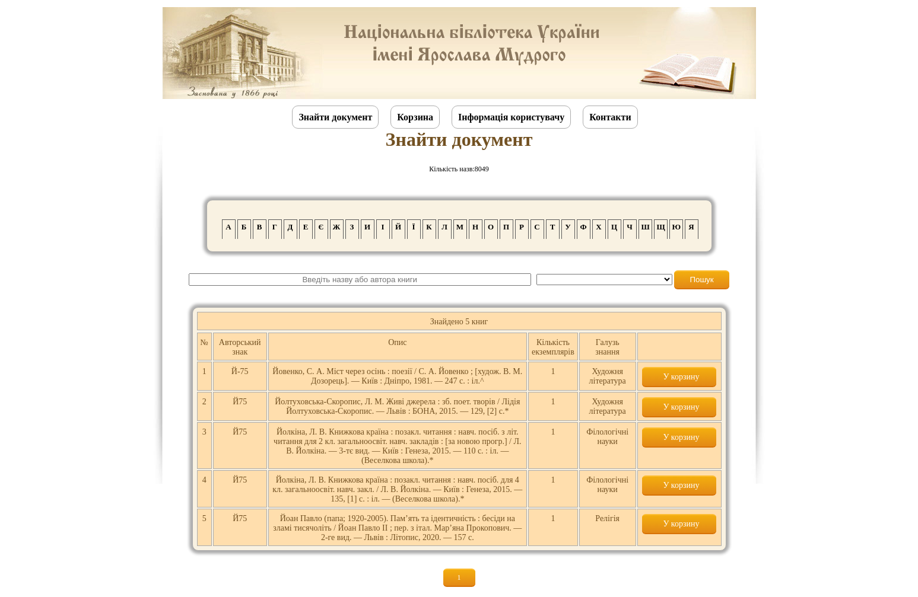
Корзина (415, 117)
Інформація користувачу (511, 117)
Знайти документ (335, 117)
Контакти (610, 117)
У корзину (679, 376)
